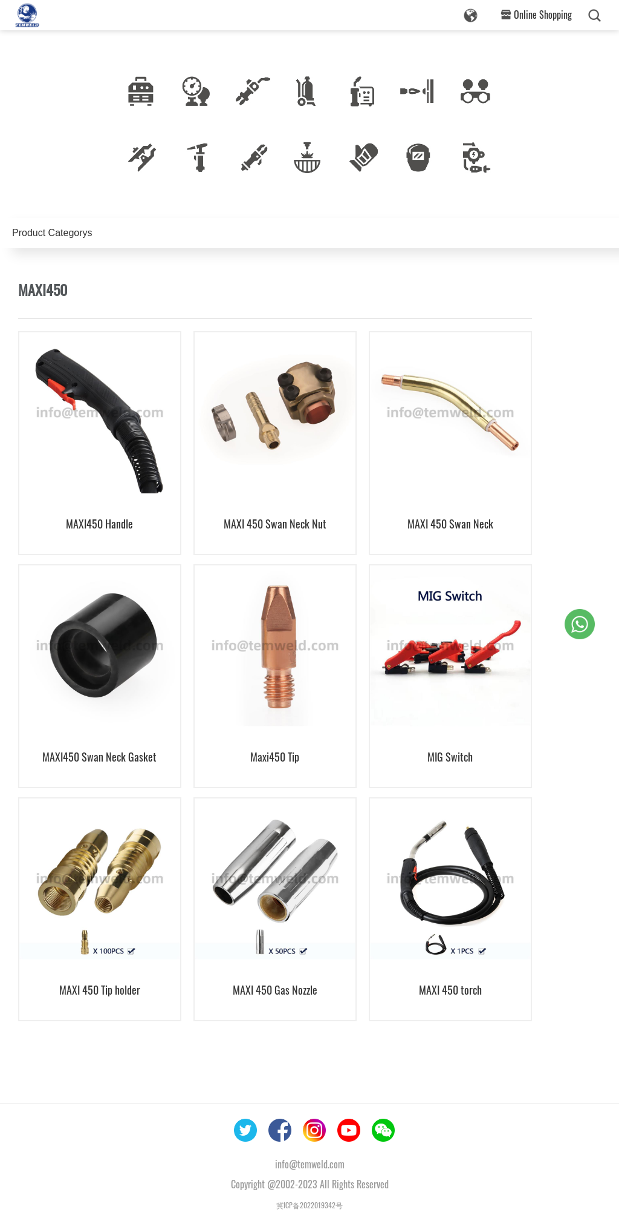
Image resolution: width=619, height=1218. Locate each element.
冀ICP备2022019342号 (309, 1205)
